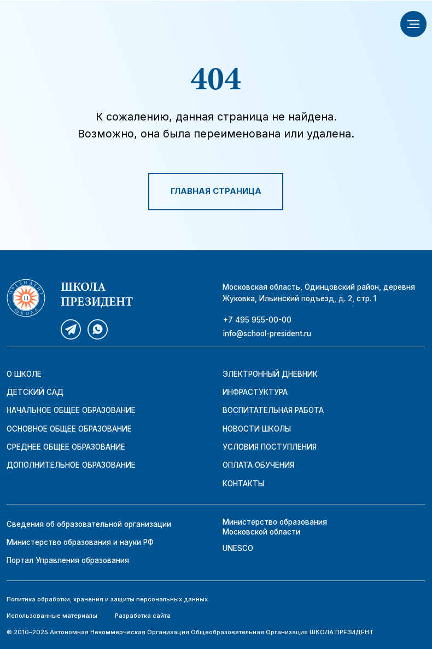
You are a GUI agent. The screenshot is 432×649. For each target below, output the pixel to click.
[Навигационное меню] (413, 24)
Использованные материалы (52, 615)
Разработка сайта (143, 615)
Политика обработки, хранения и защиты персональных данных (107, 599)
